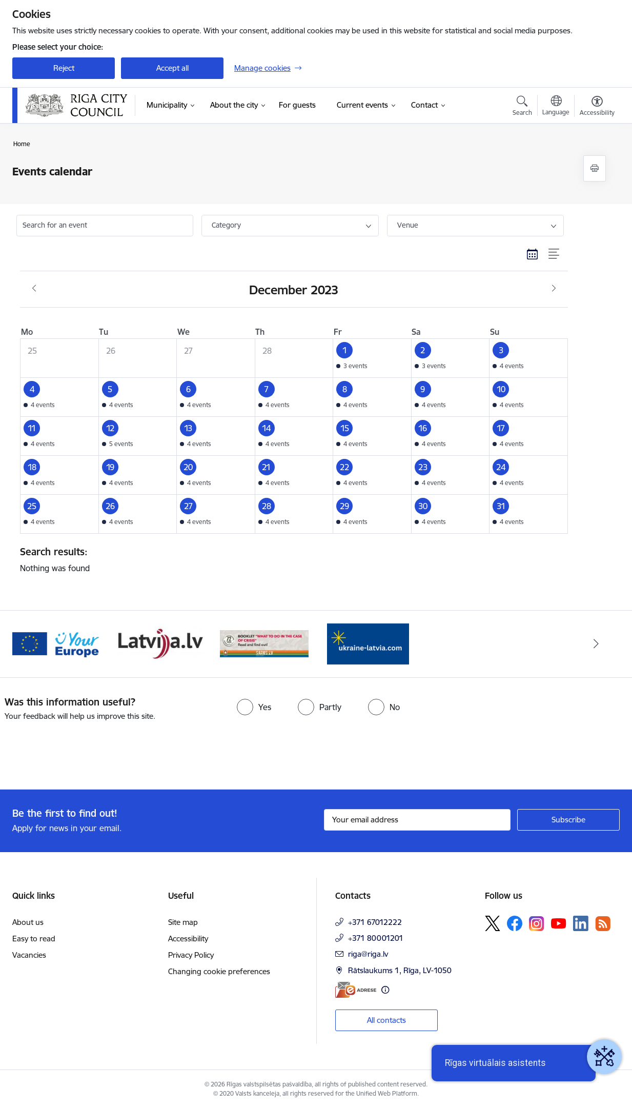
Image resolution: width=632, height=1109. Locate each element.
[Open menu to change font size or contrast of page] (597, 107)
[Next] (596, 644)
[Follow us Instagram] (536, 923)
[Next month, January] (554, 289)
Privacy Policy (191, 955)
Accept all (172, 68)
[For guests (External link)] (297, 105)
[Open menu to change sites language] (556, 106)
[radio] (254, 707)
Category (226, 225)
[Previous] (36, 644)
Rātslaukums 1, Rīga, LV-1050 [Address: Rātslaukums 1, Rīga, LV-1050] (400, 970)
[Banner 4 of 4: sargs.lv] (264, 643)
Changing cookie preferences (219, 971)
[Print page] (594, 168)
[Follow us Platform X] (492, 923)
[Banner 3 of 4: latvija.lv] (160, 643)
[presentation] (86, 751)
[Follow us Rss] (602, 923)
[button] (372, 357)
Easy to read (33, 938)
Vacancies (29, 955)
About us (28, 922)
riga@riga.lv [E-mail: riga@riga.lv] (368, 954)
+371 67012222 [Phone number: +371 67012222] (375, 922)
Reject (63, 68)
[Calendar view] (532, 254)
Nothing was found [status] (290, 559)
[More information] (385, 990)
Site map (183, 922)
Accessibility (188, 938)
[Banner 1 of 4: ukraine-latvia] (368, 643)
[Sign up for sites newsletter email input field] (417, 820)
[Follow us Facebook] (514, 923)
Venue (407, 225)
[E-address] (355, 989)
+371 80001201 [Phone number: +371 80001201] (375, 938)
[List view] (554, 254)
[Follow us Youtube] (558, 923)
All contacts (386, 1020)
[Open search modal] (522, 107)
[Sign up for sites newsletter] (568, 820)
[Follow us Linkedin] (580, 923)
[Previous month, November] (34, 289)
